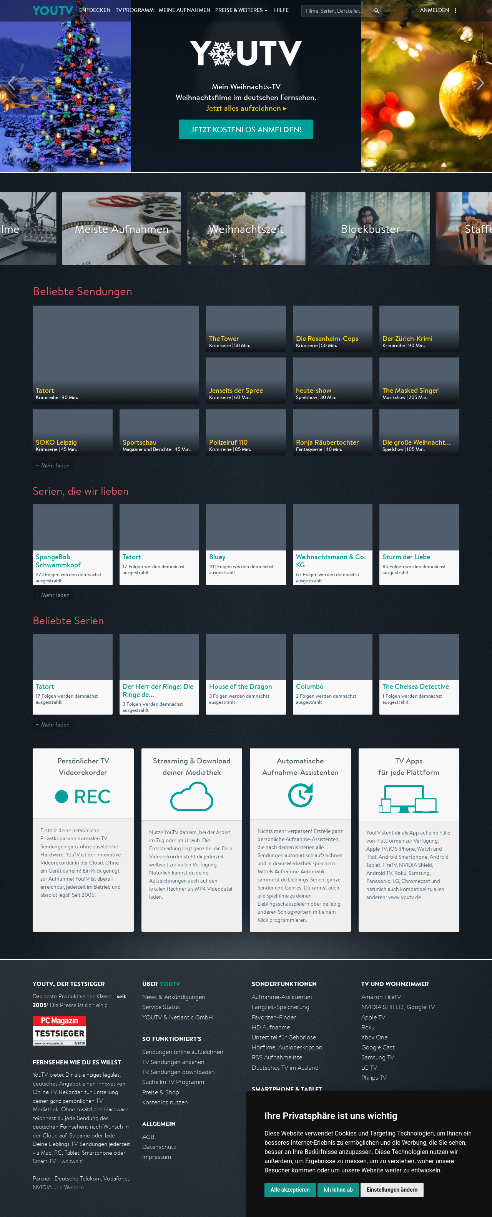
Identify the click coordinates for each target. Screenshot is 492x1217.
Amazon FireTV (381, 997)
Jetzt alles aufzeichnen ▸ (246, 108)
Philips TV (374, 1078)
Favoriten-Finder (274, 1017)
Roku (367, 1027)
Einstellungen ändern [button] (392, 1190)
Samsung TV (377, 1057)
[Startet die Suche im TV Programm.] (341, 11)
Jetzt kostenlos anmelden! (246, 129)
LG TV (369, 1068)
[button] (455, 11)
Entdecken (95, 10)
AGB (148, 1137)
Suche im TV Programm (173, 1082)
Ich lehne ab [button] (338, 1190)
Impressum (156, 1157)
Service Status (161, 1007)
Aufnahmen (185, 10)
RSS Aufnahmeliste (277, 1057)
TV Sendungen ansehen (173, 1062)
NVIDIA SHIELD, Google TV (398, 1007)
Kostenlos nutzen (165, 1102)
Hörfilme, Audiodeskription (287, 1047)
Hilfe (281, 10)
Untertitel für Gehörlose (284, 1037)
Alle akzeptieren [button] (290, 1190)
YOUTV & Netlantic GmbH (177, 1017)
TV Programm (135, 10)
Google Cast (378, 1047)
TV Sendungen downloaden (178, 1072)
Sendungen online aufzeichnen (182, 1052)
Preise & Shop (160, 1092)
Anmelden (434, 10)
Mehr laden (55, 465)
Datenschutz (159, 1147)
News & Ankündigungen (173, 997)
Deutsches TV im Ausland (285, 1068)
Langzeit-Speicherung (280, 1007)
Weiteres (239, 10)
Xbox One (374, 1037)
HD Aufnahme (271, 1027)
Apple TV (373, 1017)
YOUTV (53, 10)
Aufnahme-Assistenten (282, 997)
